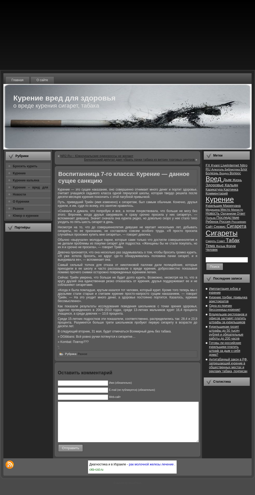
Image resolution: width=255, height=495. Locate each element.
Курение (220, 199)
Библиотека (233, 169)
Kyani (216, 165)
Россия (225, 222)
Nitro (243, 165)
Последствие (227, 217)
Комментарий (217, 193)
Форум (231, 246)
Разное (82, 353)
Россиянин (238, 221)
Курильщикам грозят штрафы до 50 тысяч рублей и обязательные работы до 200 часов (226, 332)
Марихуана (232, 206)
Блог (244, 169)
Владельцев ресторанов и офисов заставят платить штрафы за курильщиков (228, 318)
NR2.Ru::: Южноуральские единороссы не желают (96, 156)
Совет (221, 241)
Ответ (241, 213)
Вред (214, 178)
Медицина (213, 209)
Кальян (231, 185)
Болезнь (212, 173)
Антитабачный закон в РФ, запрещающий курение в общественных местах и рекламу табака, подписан (228, 365)
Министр (237, 209)
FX (208, 165)
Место (226, 210)
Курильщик (214, 206)
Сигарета (236, 226)
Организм (229, 213)
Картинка (231, 189)
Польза (211, 217)
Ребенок (212, 222)
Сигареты (221, 233)
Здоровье (215, 185)
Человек (212, 250)
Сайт (210, 227)
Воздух (224, 173)
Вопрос (235, 173)
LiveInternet (230, 165)
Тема (211, 245)
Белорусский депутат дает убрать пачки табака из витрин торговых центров (139, 160)
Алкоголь (218, 169)
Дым (228, 179)
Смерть (211, 241)
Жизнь (237, 180)
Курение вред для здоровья (64, 98)
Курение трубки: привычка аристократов (228, 299)
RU (208, 169)
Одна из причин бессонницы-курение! (224, 308)
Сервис (220, 227)
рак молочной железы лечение (151, 472)
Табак (232, 240)
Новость (213, 213)
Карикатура (215, 189)
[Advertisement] (28, 313)
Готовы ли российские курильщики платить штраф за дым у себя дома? (225, 349)
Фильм (221, 246)
